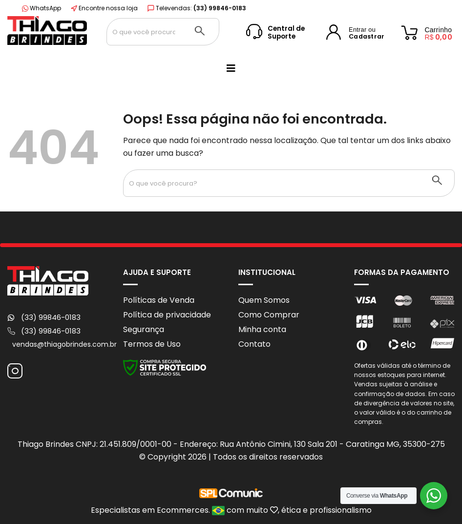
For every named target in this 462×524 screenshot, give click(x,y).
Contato (254, 344)
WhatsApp (41, 8)
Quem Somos (264, 300)
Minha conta (262, 329)
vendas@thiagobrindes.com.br (64, 344)
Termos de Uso (152, 344)
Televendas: (196, 8)
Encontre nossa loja (104, 8)
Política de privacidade (167, 314)
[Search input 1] (143, 31)
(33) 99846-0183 (51, 317)
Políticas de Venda (158, 300)
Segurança (143, 329)
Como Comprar (268, 314)
